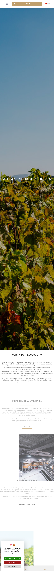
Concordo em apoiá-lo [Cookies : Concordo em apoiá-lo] (12, 558)
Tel (45, 570)
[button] (6, 3)
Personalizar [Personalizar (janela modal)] (12, 566)
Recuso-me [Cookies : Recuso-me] (12, 562)
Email (27, 570)
